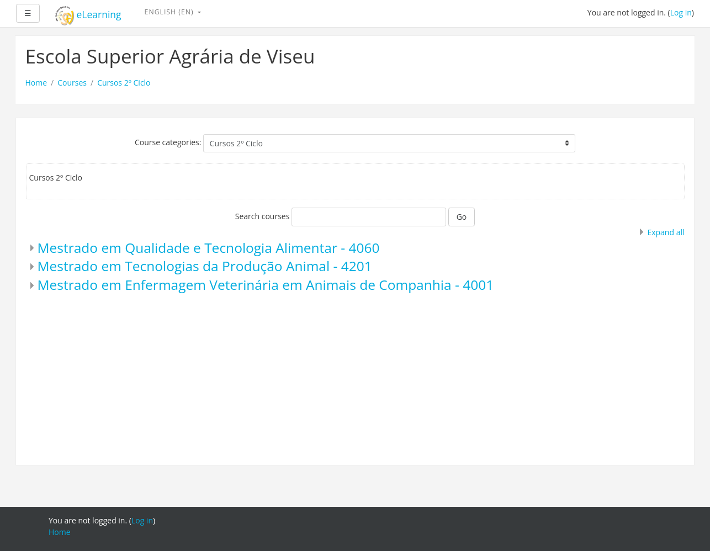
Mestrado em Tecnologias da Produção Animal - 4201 (205, 266)
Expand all (665, 232)
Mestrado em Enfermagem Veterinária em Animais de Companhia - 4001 (266, 285)
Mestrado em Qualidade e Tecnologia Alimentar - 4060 (209, 248)
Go (462, 216)
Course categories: (168, 142)
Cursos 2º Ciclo (123, 82)
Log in (681, 12)
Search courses (262, 216)
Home (36, 82)
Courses (72, 82)
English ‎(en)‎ (170, 12)
